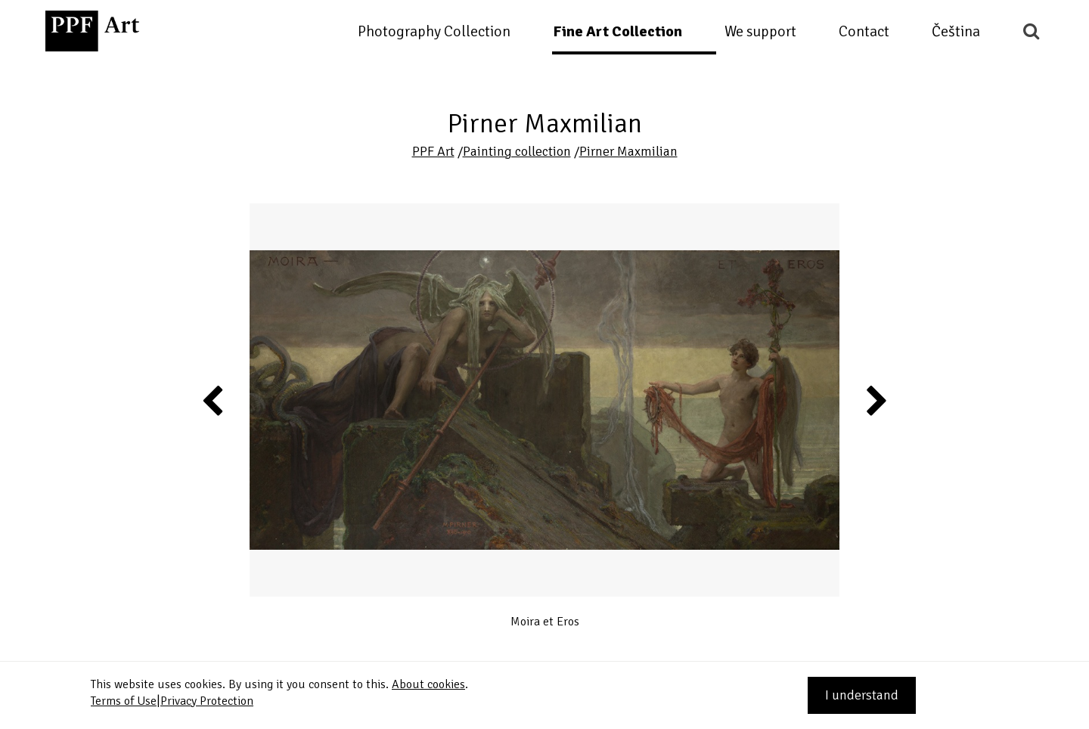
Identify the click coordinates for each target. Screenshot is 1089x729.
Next (875, 400)
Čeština (956, 31)
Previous (213, 400)
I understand (861, 695)
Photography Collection (434, 31)
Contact (864, 31)
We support (760, 31)
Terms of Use (124, 701)
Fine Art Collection (617, 31)
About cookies (428, 684)
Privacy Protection (206, 701)
